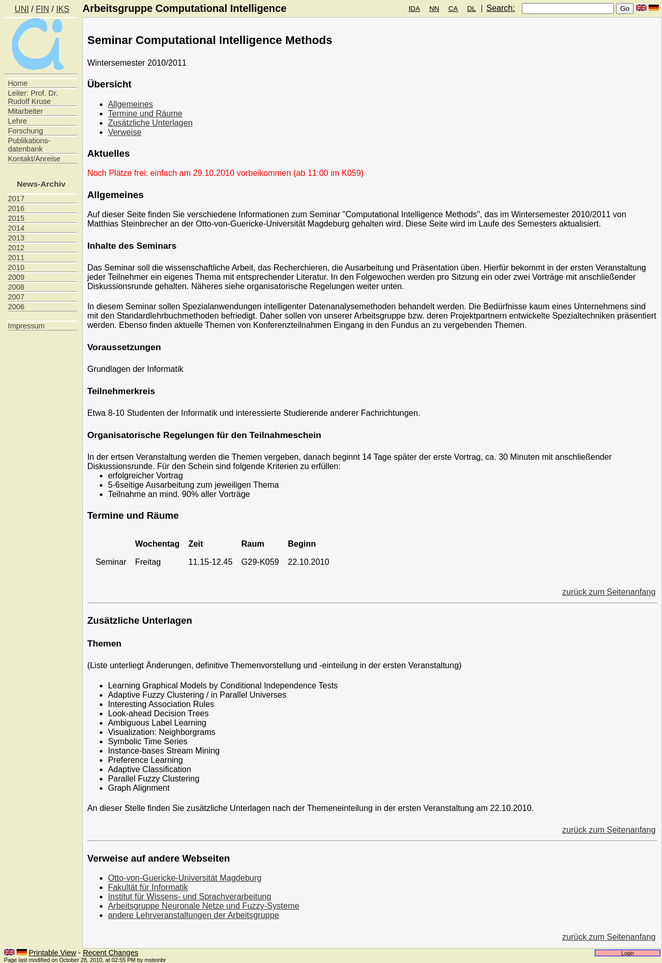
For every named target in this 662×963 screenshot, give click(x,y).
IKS (62, 9)
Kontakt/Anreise (34, 159)
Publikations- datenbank (29, 145)
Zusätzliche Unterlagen (150, 122)
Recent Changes (110, 953)
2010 (16, 267)
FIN (42, 9)
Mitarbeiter (25, 111)
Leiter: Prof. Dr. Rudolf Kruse (33, 97)
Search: (500, 8)
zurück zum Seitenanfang (609, 592)
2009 (16, 277)
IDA (414, 8)
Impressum (26, 326)
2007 (16, 297)
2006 (16, 307)
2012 (16, 248)
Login (627, 953)
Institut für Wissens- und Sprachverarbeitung (190, 896)
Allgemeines (130, 104)
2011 (16, 257)
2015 (16, 218)
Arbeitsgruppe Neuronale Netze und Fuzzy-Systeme (203, 905)
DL (471, 8)
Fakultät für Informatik (148, 887)
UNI (21, 9)
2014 (16, 228)
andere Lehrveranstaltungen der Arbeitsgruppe (193, 915)
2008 (16, 287)
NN (434, 8)
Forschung (25, 131)
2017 (16, 198)
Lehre (17, 121)
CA (453, 8)
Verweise (125, 132)
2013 (16, 238)
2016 (16, 208)
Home (17, 83)
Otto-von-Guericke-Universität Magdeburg (185, 878)
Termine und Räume (145, 113)
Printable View (53, 953)
